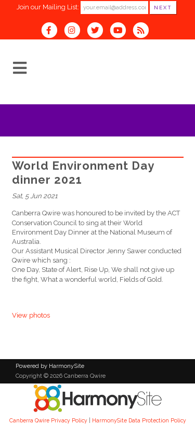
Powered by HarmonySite (50, 366)
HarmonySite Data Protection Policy (139, 420)
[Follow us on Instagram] (75, 31)
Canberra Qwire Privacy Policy (48, 420)
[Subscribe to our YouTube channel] (121, 31)
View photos (31, 315)
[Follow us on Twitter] (98, 31)
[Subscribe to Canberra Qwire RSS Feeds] (143, 31)
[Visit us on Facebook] (52, 31)
